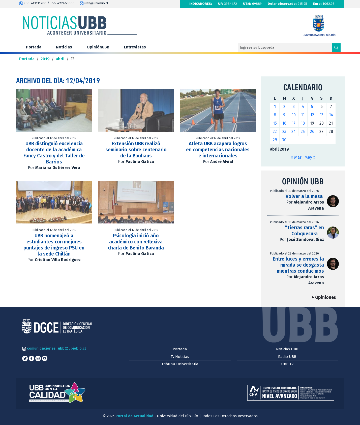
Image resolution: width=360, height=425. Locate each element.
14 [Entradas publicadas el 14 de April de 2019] (331, 114)
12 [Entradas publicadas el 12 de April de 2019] (312, 114)
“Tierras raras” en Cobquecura (304, 231)
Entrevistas (135, 47)
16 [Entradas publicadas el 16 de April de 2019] (284, 123)
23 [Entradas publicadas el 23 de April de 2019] (284, 131)
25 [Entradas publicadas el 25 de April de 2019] (303, 131)
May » (310, 157)
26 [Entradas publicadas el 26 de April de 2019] (312, 131)
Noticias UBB (287, 349)
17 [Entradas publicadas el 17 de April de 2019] (293, 123)
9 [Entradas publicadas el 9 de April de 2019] (284, 114)
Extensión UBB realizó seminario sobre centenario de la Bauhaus (136, 150)
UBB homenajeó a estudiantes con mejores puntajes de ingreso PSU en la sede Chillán (53, 245)
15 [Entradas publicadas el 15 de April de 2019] (275, 123)
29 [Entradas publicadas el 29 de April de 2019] (275, 139)
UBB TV (287, 364)
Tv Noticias (180, 356)
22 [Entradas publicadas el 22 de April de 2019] (275, 131)
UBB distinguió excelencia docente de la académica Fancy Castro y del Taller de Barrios (54, 153)
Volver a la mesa (305, 196)
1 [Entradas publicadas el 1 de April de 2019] (275, 106)
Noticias (64, 47)
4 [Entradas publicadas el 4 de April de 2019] (303, 106)
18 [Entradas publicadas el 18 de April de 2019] (303, 123)
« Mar (296, 157)
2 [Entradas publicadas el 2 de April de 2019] (284, 106)
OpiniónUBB (98, 47)
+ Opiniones (324, 297)
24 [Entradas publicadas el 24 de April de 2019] (293, 131)
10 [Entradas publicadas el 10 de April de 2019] (294, 114)
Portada (33, 47)
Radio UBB (287, 356)
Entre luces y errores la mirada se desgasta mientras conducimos (298, 265)
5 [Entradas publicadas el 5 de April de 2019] (312, 106)
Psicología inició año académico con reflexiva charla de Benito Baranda (136, 242)
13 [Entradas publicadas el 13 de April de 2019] (321, 114)
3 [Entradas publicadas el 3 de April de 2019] (294, 106)
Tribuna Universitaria (179, 364)
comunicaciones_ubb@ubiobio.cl (54, 348)
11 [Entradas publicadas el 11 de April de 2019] (303, 114)
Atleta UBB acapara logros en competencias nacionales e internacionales (218, 150)
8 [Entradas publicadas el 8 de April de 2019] (275, 114)
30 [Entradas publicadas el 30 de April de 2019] (284, 139)
